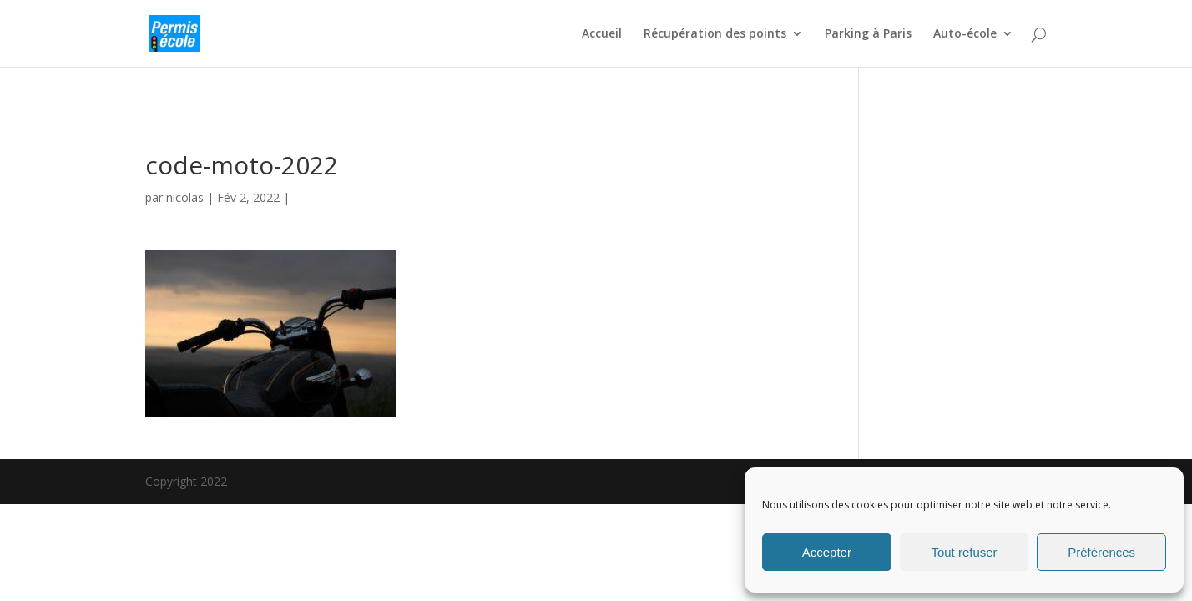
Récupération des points (715, 34)
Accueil (602, 34)
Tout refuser (964, 552)
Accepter (826, 552)
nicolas (185, 197)
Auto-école (965, 34)
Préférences (1101, 552)
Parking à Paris (868, 34)
